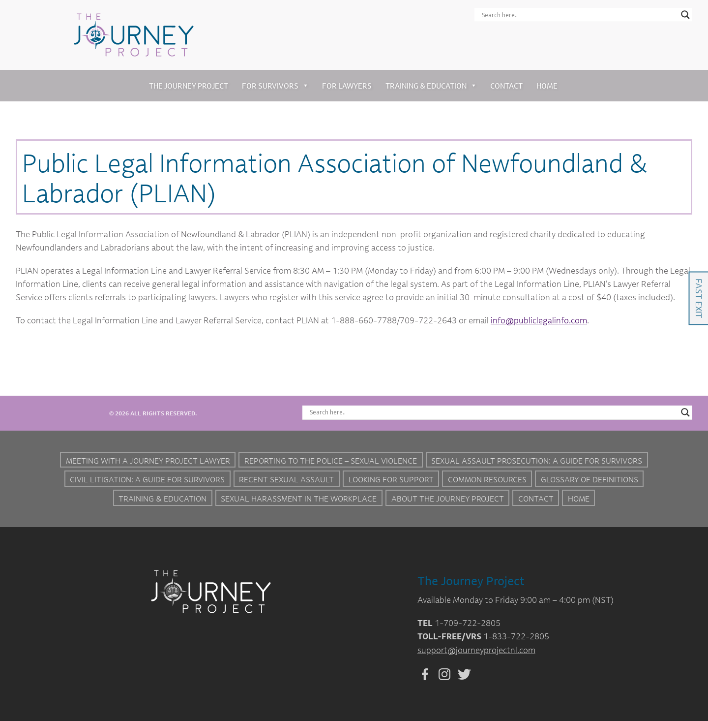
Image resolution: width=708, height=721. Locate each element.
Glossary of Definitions (589, 479)
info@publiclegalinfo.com (539, 320)
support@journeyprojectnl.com (476, 650)
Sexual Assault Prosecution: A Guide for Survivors (536, 460)
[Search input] (579, 15)
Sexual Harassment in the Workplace (299, 498)
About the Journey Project (447, 498)
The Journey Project (188, 86)
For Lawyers (347, 86)
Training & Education (431, 85)
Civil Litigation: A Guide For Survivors (147, 479)
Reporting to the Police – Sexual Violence (330, 460)
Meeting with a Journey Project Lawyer (148, 460)
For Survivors (275, 85)
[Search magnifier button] (685, 15)
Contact (506, 86)
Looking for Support (391, 479)
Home (547, 86)
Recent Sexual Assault (286, 479)
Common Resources (487, 479)
